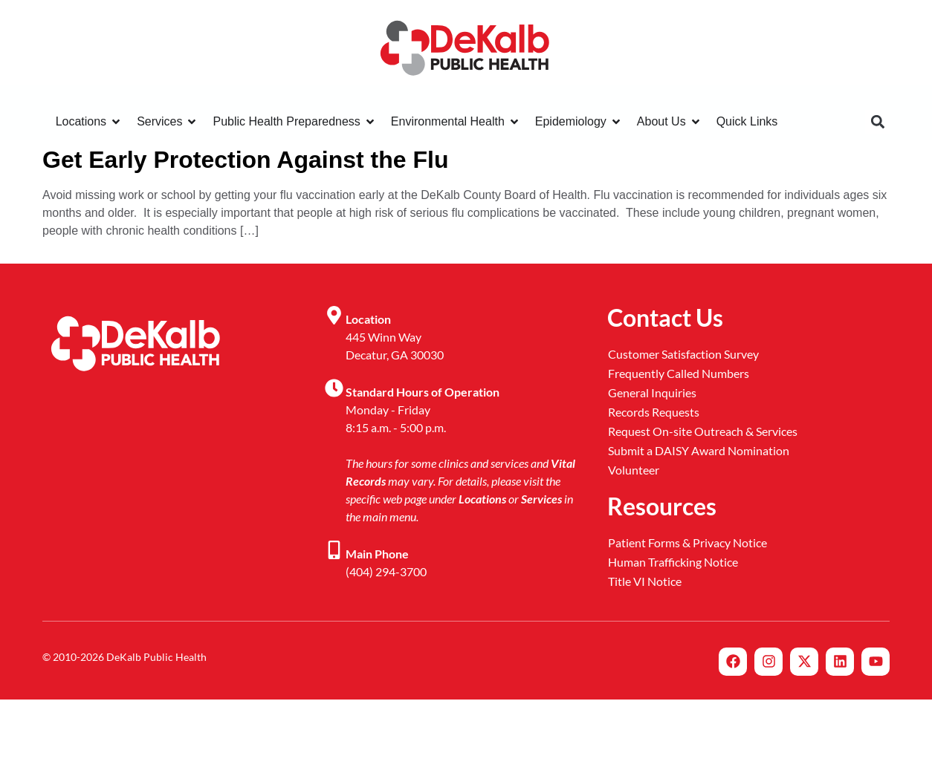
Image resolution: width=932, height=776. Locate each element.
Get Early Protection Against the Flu (245, 159)
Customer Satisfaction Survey (683, 354)
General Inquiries (652, 392)
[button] (877, 122)
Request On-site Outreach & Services (702, 431)
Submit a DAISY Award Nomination (698, 450)
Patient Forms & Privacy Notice (687, 542)
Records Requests (653, 412)
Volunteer (633, 470)
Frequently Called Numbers (678, 373)
